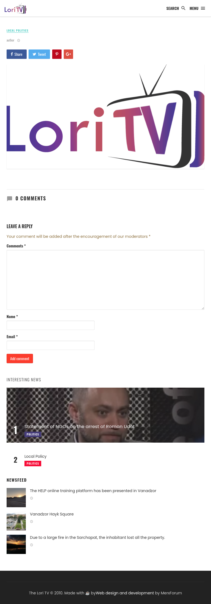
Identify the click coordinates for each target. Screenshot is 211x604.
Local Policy (35, 456)
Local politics (18, 30)
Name (12, 316)
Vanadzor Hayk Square (52, 514)
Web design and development (125, 593)
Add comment (19, 358)
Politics (33, 463)
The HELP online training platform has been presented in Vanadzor (93, 490)
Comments (16, 246)
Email (12, 336)
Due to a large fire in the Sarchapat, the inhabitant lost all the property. (97, 537)
